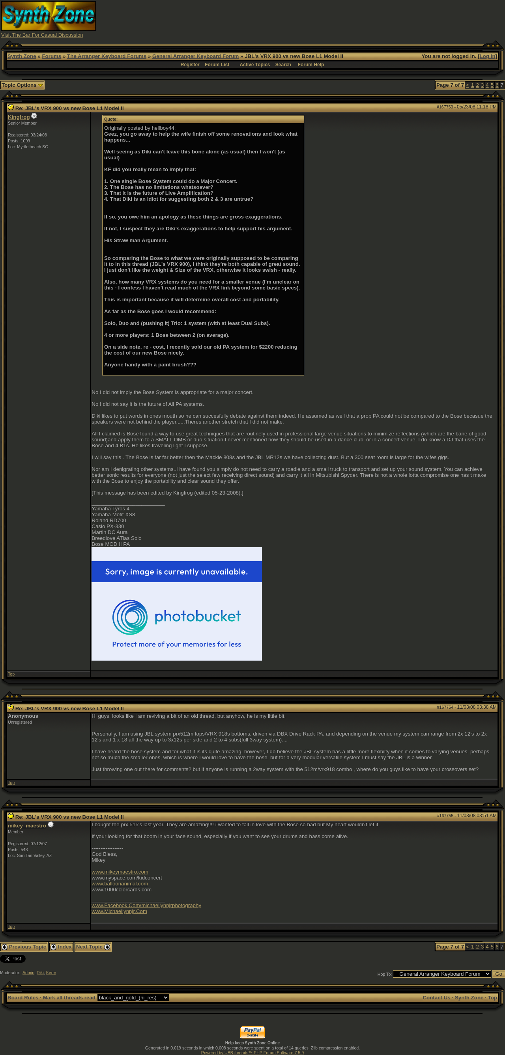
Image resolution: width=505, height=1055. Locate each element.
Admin (28, 972)
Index (61, 947)
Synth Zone (21, 56)
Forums (51, 56)
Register (190, 64)
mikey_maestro (27, 826)
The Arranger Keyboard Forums (106, 56)
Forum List (217, 64)
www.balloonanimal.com (120, 884)
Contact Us (436, 998)
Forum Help (311, 64)
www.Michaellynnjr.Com (119, 911)
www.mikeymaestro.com (120, 872)
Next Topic (93, 947)
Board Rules (23, 998)
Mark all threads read (69, 998)
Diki (40, 972)
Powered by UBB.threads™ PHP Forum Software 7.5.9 (252, 1052)
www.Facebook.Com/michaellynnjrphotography (146, 905)
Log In (488, 56)
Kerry (51, 972)
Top (11, 674)
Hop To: (385, 974)
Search (283, 64)
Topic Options (22, 85)
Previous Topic (24, 947)
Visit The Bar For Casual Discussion (42, 35)
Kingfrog (19, 117)
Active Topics (254, 64)
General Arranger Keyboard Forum (195, 56)
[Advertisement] (360, 19)
